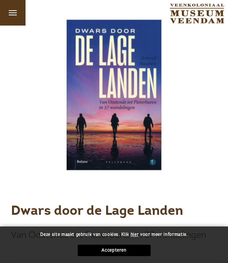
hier (135, 234)
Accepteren (114, 250)
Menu (13, 13)
